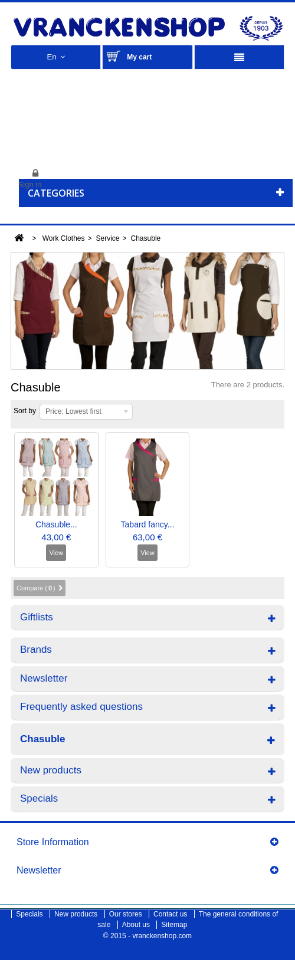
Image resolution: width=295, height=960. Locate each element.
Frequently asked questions (81, 706)
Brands (36, 649)
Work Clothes (63, 238)
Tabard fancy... (148, 524)
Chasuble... (56, 524)
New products (50, 770)
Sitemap (174, 925)
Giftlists (36, 617)
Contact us (171, 914)
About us (137, 925)
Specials (39, 798)
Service (108, 238)
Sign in (30, 184)
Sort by (25, 411)
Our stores (126, 914)
